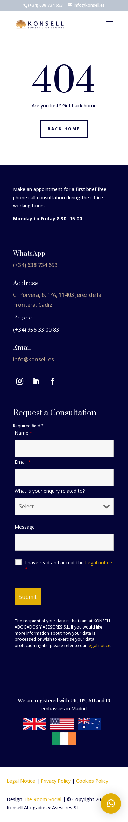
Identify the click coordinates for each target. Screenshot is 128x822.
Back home (64, 129)
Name (23, 433)
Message (25, 526)
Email (23, 462)
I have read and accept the (68, 566)
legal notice (99, 645)
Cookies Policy (92, 781)
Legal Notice (20, 781)
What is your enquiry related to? (50, 491)
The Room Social (42, 799)
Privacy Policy (56, 781)
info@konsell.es (33, 359)
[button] (111, 803)
